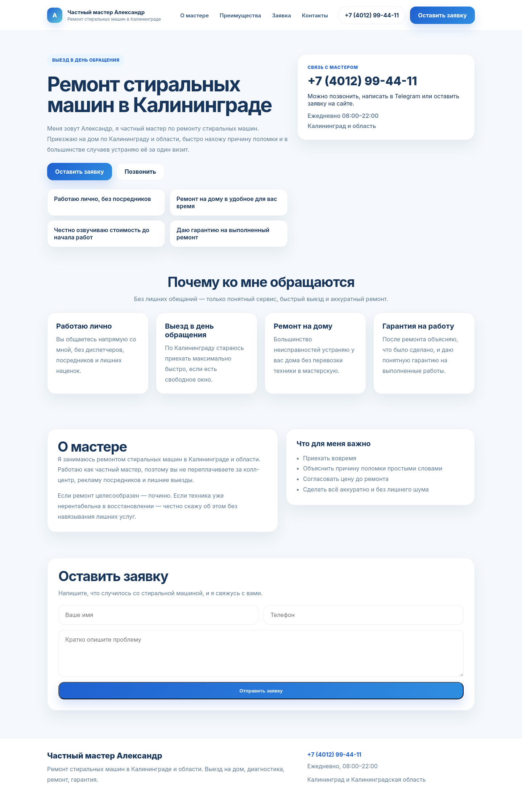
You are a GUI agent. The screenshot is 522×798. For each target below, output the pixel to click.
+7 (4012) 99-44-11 (372, 15)
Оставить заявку (442, 15)
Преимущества (240, 15)
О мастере (194, 15)
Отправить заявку (260, 691)
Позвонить (140, 171)
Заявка (281, 15)
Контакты (315, 15)
